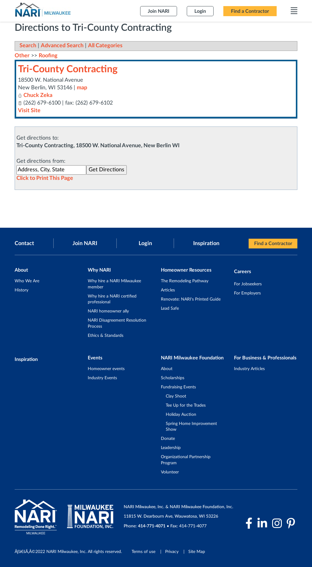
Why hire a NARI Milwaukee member (114, 284)
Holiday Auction (181, 414)
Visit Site (29, 110)
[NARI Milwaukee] (43, 9)
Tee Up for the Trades (186, 405)
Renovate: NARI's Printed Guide (191, 299)
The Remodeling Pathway (184, 281)
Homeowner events (106, 369)
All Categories (105, 45)
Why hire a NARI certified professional (112, 299)
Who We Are (27, 281)
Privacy (172, 552)
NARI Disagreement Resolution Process (117, 323)
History (21, 290)
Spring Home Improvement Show (191, 427)
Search (28, 45)
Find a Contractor (273, 243)
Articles (168, 290)
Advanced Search (62, 45)
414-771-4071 (151, 526)
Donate (168, 439)
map (82, 88)
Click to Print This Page (44, 178)
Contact (24, 243)
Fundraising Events (178, 387)
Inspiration (206, 243)
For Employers (247, 293)
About (166, 369)
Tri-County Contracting (68, 69)
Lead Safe (170, 308)
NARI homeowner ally (108, 311)
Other (22, 56)
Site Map (196, 552)
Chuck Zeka (37, 95)
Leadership (171, 448)
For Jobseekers (248, 284)
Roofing (48, 56)
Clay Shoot (176, 396)
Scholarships (172, 378)
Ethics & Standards (105, 335)
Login (145, 243)
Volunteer (170, 472)
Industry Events (102, 378)
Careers (242, 271)
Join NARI (85, 243)
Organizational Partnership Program (186, 460)
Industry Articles (249, 369)
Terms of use (143, 552)
